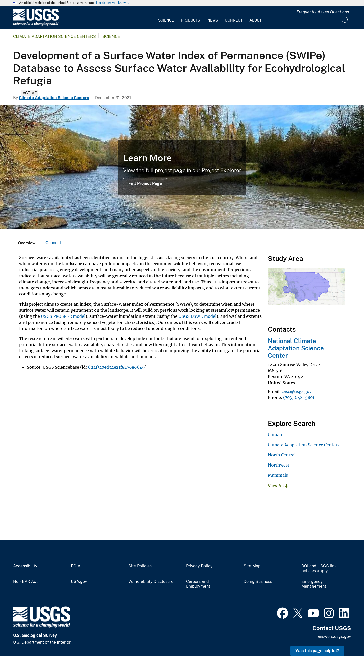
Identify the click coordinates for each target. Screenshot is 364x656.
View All (278, 485)
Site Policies (140, 566)
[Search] (346, 20)
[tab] (26, 242)
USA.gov (79, 581)
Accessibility (25, 566)
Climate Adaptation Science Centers (54, 36)
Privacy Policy (199, 566)
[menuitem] (166, 17)
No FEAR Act (25, 581)
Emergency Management (313, 584)
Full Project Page (145, 183)
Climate (275, 434)
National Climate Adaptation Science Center (296, 348)
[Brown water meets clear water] (182, 167)
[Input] (318, 20)
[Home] (36, 24)
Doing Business (258, 581)
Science (166, 20)
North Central (282, 454)
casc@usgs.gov (297, 391)
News (212, 20)
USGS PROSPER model (63, 316)
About (255, 20)
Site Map (252, 566)
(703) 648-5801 (298, 397)
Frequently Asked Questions (323, 12)
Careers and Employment (198, 584)
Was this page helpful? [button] (317, 650)
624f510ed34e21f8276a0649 (116, 367)
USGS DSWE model (197, 316)
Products (190, 20)
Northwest (278, 465)
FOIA (75, 566)
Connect (233, 20)
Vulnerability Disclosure (150, 581)
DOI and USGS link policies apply (319, 568)
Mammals (278, 475)
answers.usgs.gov (334, 636)
